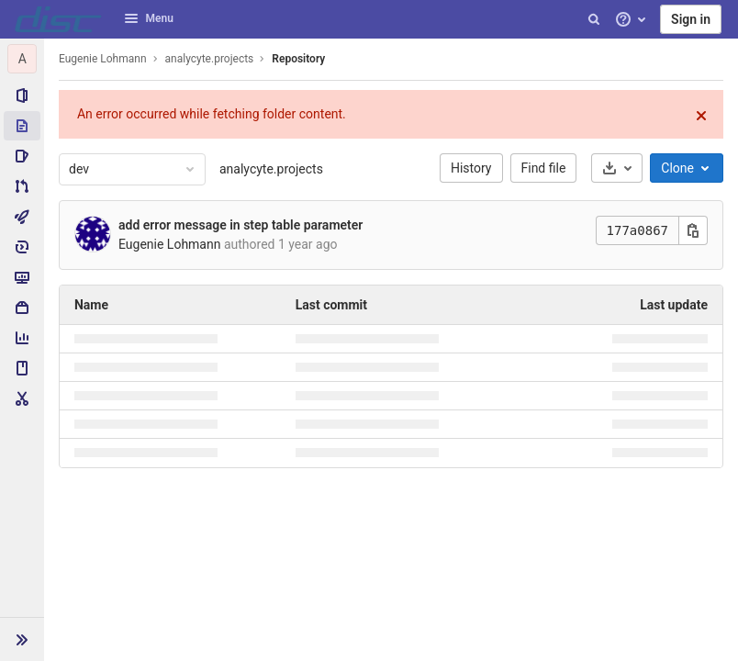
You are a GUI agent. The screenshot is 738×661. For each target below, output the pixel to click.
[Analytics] (22, 338)
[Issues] (22, 156)
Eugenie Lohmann (103, 58)
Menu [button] (148, 18)
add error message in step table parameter (240, 225)
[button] (22, 639)
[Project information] (22, 95)
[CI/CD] (22, 216)
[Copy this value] (693, 230)
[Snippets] (22, 398)
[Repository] (22, 125)
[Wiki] (22, 368)
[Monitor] (22, 277)
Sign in (690, 19)
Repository (298, 58)
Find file (543, 168)
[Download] (617, 168)
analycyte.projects (271, 169)
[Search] (594, 19)
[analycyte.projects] (22, 58)
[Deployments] (22, 247)
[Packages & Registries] (22, 307)
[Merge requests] (22, 186)
